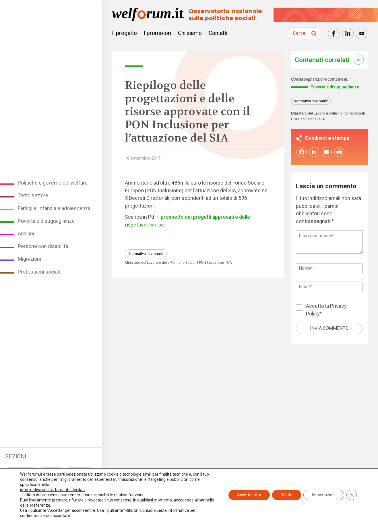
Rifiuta (286, 495)
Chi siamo (190, 33)
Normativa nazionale (146, 254)
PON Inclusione (211, 262)
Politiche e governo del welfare (53, 183)
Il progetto (124, 33)
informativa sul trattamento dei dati (52, 489)
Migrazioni (29, 259)
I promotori (157, 33)
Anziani (26, 234)
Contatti (218, 33)
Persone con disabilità (43, 246)
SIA (229, 262)
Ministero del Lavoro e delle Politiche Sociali (160, 262)
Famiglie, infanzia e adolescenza (54, 208)
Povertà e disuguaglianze (46, 221)
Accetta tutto (249, 495)
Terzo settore (33, 195)
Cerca (299, 33)
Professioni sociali (39, 272)
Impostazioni (324, 495)
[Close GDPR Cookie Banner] (351, 495)
